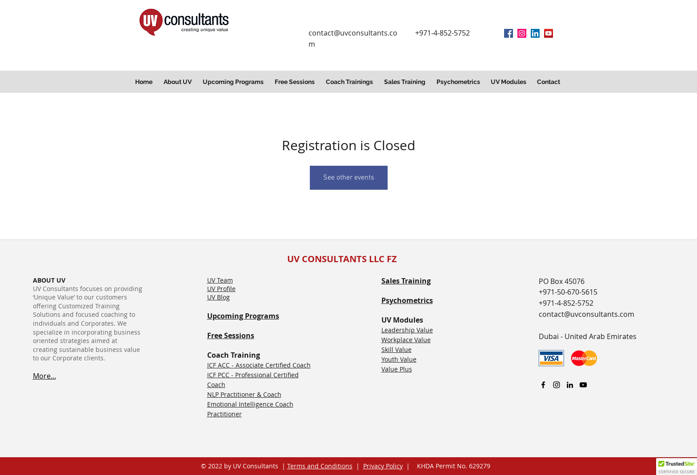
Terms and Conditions (320, 466)
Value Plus (396, 369)
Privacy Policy (383, 466)
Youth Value (399, 359)
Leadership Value (407, 330)
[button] (178, 81)
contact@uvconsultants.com (586, 314)
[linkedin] (535, 33)
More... (44, 376)
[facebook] (508, 33)
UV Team (220, 280)
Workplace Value (406, 339)
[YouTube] (548, 33)
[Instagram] (521, 33)
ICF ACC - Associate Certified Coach (259, 365)
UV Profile (221, 288)
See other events (348, 177)
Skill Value (396, 349)
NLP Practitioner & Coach (244, 394)
